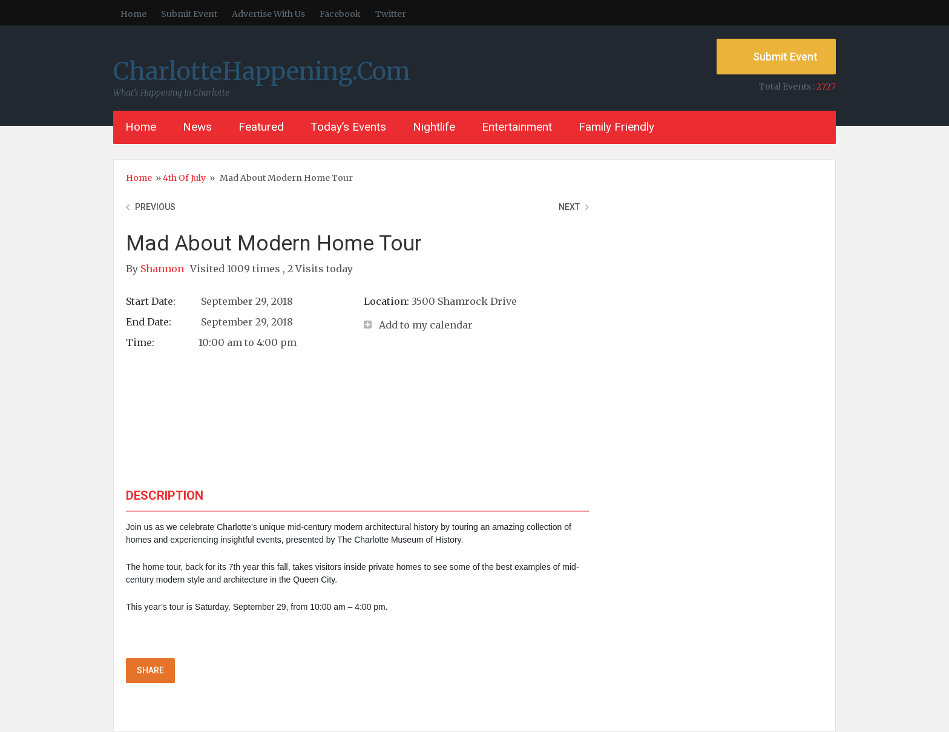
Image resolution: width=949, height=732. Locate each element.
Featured (261, 127)
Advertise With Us (268, 13)
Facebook (340, 13)
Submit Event (189, 13)
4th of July (184, 177)
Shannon (163, 269)
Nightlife (434, 127)
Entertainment (517, 127)
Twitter (390, 13)
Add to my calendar (426, 325)
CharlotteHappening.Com (261, 71)
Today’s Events (348, 127)
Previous (155, 207)
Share (150, 670)
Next (569, 207)
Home (133, 13)
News (197, 127)
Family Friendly (616, 127)
